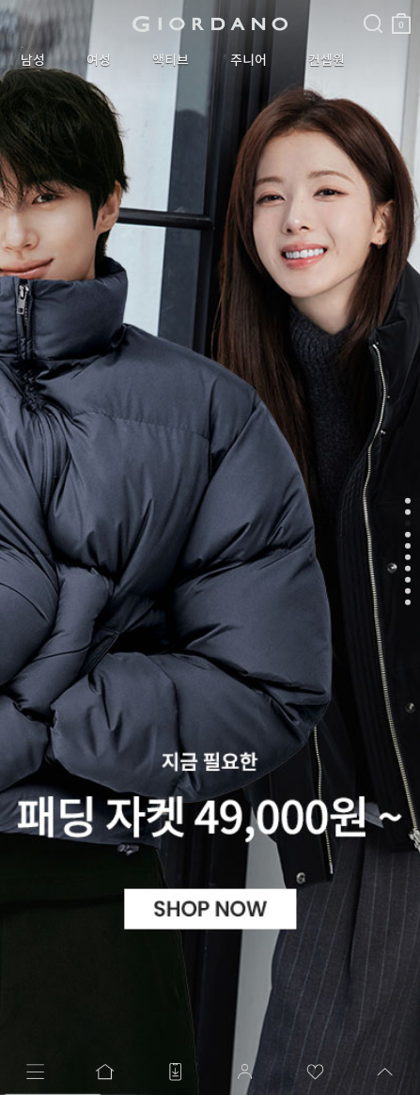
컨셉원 (326, 60)
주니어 (248, 60)
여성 (98, 60)
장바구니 (401, 16)
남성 (33, 60)
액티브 (170, 60)
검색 (373, 7)
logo (210, 23)
